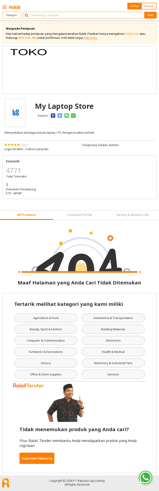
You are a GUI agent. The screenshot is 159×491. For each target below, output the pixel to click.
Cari (150, 15)
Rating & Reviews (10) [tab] (133, 215)
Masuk (149, 6)
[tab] (26, 215)
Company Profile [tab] (79, 215)
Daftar (134, 6)
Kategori (11, 15)
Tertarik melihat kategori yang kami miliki (68, 303)
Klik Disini (90, 38)
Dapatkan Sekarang (37, 458)
